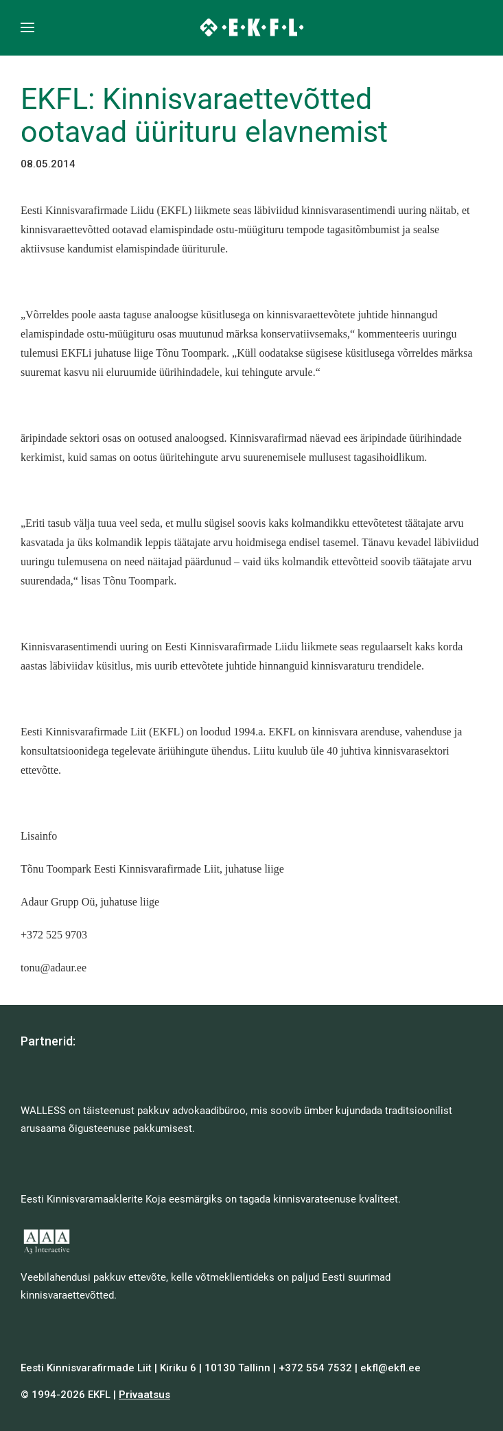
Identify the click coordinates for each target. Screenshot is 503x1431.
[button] (27, 27)
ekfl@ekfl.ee (390, 1368)
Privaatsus (144, 1394)
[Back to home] (251, 27)
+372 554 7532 (315, 1368)
